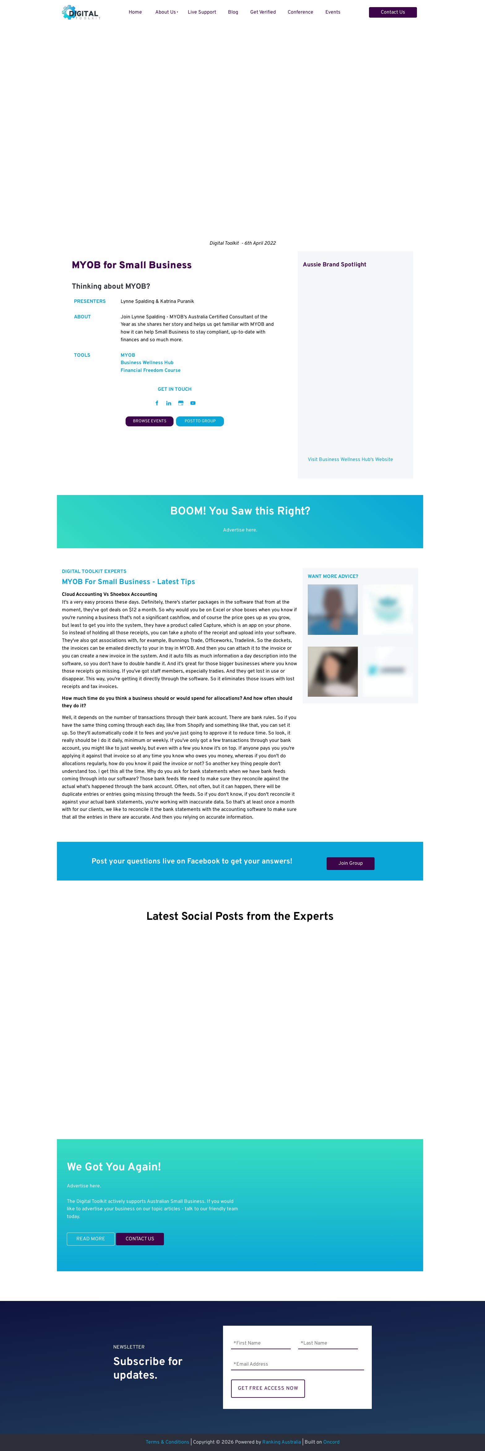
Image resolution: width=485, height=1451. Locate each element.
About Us (165, 12)
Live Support (202, 12)
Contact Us (381, 11)
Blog (233, 12)
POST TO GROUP (200, 420)
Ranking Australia (281, 1442)
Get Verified (263, 12)
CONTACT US (130, 1237)
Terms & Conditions (167, 1442)
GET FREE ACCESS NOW (268, 1388)
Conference (300, 12)
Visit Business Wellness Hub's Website (350, 460)
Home (135, 12)
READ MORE (81, 1236)
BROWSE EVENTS (149, 420)
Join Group (339, 861)
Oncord (331, 1442)
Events (333, 12)
